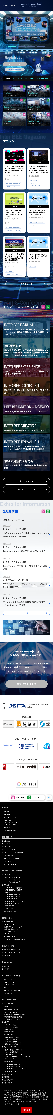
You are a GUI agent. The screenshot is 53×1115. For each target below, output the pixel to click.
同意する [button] (26, 1110)
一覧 (26, 613)
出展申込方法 (8, 1029)
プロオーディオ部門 (10, 1013)
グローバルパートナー (11, 822)
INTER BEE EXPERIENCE (12, 895)
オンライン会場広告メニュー (13, 1042)
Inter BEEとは (8, 1007)
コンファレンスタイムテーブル (14, 878)
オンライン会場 (8, 1034)
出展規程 (6, 1022)
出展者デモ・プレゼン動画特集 (13, 853)
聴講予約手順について (11, 911)
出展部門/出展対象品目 (11, 1010)
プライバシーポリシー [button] (13, 1104)
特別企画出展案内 (9, 1062)
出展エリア (7, 841)
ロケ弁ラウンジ (8, 908)
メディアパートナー (10, 825)
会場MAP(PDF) (8, 861)
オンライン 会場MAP (10, 864)
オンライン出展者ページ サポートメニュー (18, 1056)
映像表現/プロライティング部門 (14, 1015)
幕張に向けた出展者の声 (11, 858)
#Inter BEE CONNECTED (35, 184)
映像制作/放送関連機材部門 (13, 1017)
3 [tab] (31, 46)
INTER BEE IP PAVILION (11, 903)
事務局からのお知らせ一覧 (12, 950)
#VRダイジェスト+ (13, 187)
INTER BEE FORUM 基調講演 (13, 888)
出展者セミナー (8, 844)
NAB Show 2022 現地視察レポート (14, 939)
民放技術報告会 (9, 906)
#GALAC (34, 225)
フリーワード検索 (9, 850)
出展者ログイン (8, 1080)
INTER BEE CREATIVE (11, 899)
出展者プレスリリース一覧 (12, 953)
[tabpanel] (26, 28)
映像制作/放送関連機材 (11, 929)
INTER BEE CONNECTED (12, 897)
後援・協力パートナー (11, 817)
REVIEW (6, 969)
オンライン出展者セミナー (12, 1052)
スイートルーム (9, 1059)
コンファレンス (8, 875)
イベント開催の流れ (10, 831)
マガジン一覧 (27, 283)
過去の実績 (7, 814)
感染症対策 (7, 828)
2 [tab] (22, 46)
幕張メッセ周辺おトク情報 (12, 990)
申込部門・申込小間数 (11, 1027)
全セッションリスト (26, 489)
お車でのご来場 (9, 985)
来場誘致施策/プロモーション (13, 1054)
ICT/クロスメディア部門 (12, 1019)
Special (6, 934)
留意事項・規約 (9, 1032)
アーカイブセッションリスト (13, 882)
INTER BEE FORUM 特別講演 (13, 890)
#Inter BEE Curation (13, 183)
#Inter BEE (33, 180)
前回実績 (6, 1077)
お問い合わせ (8, 1083)
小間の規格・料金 (10, 1025)
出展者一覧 (7, 847)
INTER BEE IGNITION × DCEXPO (14, 901)
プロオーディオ (9, 925)
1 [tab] (12, 46)
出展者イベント (8, 855)
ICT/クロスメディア (10, 931)
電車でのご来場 (9, 982)
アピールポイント (9, 1004)
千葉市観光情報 (8, 993)
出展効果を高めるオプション (13, 1050)
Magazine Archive (9, 936)
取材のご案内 (8, 956)
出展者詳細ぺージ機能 (11, 1037)
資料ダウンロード (9, 966)
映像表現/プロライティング (13, 927)
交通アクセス (8, 979)
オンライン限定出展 (10, 1040)
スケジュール (8, 1074)
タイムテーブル (26, 481)
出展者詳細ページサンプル (12, 1044)
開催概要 (6, 811)
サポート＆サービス (10, 1047)
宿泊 (5, 987)
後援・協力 (7, 820)
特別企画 (6, 885)
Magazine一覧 (8, 922)
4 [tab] (41, 46)
